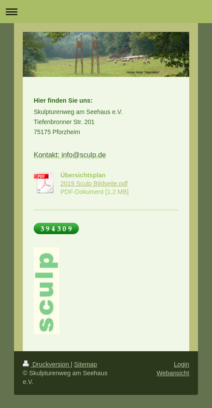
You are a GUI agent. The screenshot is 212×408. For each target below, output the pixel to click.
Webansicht (173, 373)
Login (181, 364)
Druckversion (47, 364)
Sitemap (85, 364)
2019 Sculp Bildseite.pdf (93, 183)
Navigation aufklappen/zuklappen (106, 11)
